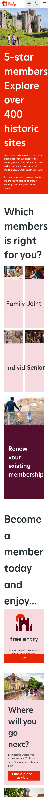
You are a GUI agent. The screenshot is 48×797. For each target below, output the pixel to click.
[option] (24, 634)
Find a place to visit (26, 775)
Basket (36, 4)
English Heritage (9, 3)
